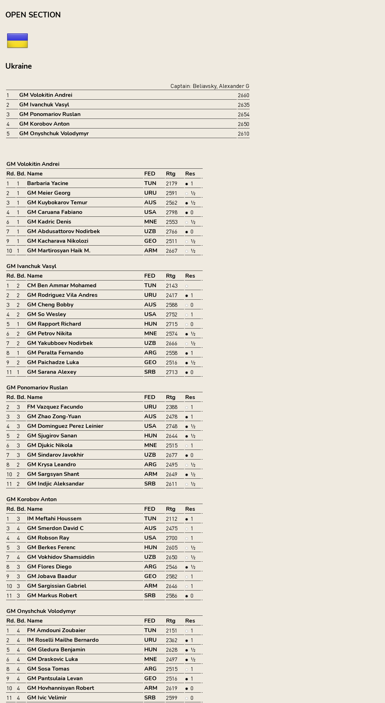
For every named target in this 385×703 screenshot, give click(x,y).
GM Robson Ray (48, 538)
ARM (150, 251)
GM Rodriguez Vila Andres (62, 295)
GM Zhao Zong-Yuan (54, 416)
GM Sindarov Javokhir (55, 455)
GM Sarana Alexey (51, 372)
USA (150, 212)
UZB (150, 231)
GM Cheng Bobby (50, 305)
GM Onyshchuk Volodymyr (54, 133)
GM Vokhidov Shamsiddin (60, 557)
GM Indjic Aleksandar (55, 484)
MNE (150, 222)
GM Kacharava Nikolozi (57, 241)
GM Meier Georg (49, 193)
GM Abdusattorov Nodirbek (63, 231)
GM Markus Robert (52, 595)
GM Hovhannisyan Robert (60, 688)
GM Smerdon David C (55, 528)
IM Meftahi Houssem (54, 519)
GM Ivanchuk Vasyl (44, 105)
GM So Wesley (46, 314)
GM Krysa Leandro (51, 464)
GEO (150, 241)
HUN (150, 324)
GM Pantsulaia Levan (55, 678)
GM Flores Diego (49, 567)
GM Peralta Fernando (55, 353)
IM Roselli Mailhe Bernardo (63, 640)
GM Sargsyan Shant (53, 474)
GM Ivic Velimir (47, 698)
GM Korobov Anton (44, 124)
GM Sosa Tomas (48, 669)
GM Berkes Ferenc (51, 547)
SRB (150, 372)
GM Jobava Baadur (52, 576)
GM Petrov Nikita (49, 333)
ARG (150, 353)
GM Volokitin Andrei (45, 95)
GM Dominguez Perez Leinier (65, 426)
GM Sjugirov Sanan (52, 436)
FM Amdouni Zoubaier (56, 630)
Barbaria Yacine (47, 183)
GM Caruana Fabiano (54, 212)
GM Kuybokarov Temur (57, 202)
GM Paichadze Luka (53, 362)
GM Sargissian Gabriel (56, 586)
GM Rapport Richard (54, 324)
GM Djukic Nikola (50, 445)
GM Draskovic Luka (52, 659)
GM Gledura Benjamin (56, 650)
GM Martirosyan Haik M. (58, 251)
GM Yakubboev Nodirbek (60, 343)
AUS (150, 202)
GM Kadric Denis (49, 222)
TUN (150, 183)
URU (150, 193)
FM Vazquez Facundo (55, 407)
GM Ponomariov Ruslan (49, 114)
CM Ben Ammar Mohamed (62, 285)
